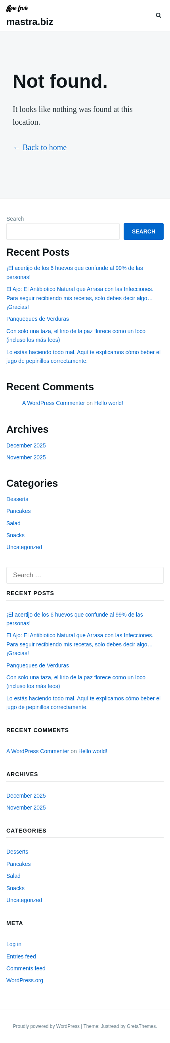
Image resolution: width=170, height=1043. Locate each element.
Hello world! (108, 403)
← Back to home (40, 147)
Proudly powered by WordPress (47, 1026)
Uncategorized (24, 547)
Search (15, 219)
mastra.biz (29, 21)
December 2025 (26, 445)
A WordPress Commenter (53, 403)
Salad (13, 523)
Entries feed (21, 956)
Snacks (15, 535)
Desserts (17, 499)
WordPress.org (24, 980)
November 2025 (26, 457)
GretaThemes (141, 1026)
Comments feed (26, 968)
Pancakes (18, 511)
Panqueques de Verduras (37, 319)
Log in (13, 944)
